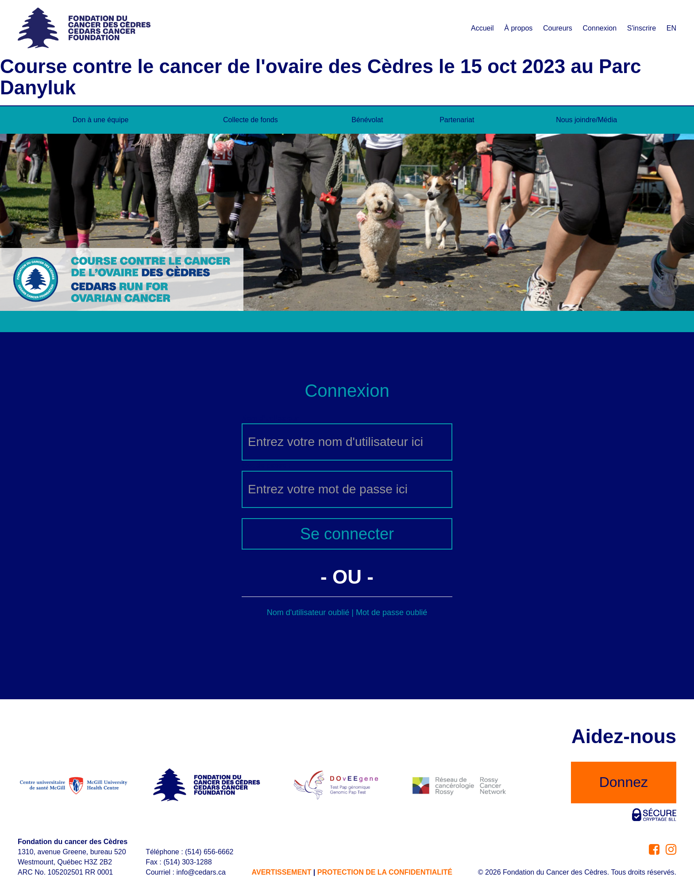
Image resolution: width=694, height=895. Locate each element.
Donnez (623, 782)
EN (671, 28)
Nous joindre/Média (586, 120)
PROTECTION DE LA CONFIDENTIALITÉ (384, 872)
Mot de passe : (266, 465)
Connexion (600, 28)
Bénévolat (367, 120)
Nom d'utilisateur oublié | (311, 612)
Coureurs (557, 28)
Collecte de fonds (250, 120)
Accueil (482, 28)
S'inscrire (641, 28)
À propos (518, 28)
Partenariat (457, 120)
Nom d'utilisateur (270, 418)
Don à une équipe (100, 120)
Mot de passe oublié (391, 612)
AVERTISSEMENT (282, 872)
